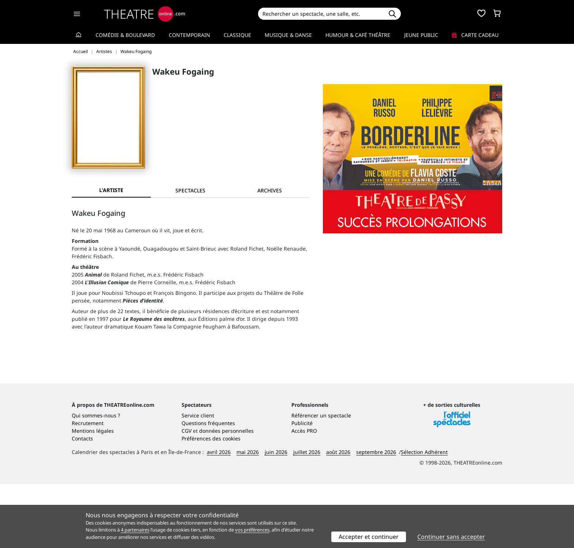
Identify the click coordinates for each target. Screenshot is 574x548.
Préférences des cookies (211, 502)
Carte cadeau (475, 34)
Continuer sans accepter (451, 537)
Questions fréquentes (208, 487)
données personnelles (226, 494)
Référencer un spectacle (321, 479)
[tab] (190, 190)
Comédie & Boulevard (125, 34)
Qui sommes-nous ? (96, 479)
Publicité (302, 487)
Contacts (82, 502)
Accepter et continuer (369, 537)
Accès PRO (304, 494)
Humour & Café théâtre (357, 34)
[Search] (321, 14)
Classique (237, 34)
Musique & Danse (288, 34)
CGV (186, 494)
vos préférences (252, 529)
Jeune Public (421, 34)
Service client (198, 479)
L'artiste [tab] (111, 190)
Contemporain (189, 34)
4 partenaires (135, 529)
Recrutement (88, 487)
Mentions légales (93, 494)
